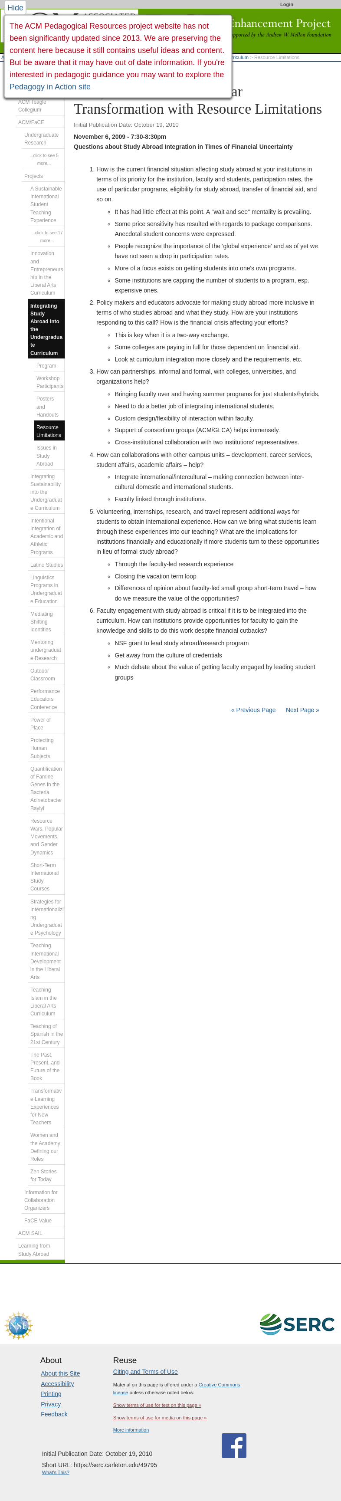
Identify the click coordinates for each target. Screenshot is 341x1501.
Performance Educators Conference (45, 699)
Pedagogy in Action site (50, 86)
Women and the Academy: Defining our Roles (46, 1147)
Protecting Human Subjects (42, 748)
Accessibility (57, 1383)
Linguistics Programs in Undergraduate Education (46, 589)
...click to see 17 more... (46, 236)
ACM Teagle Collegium (32, 106)
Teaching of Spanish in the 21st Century (46, 1034)
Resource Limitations (48, 431)
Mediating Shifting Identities (41, 622)
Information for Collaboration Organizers (41, 1200)
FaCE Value (38, 1221)
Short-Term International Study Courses (44, 877)
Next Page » (301, 709)
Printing (51, 1393)
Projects (33, 176)
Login (286, 4)
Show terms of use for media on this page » (160, 1417)
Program (46, 366)
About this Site (60, 1373)
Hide (15, 7)
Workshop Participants (49, 382)
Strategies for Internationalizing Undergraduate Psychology (47, 917)
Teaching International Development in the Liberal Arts (45, 961)
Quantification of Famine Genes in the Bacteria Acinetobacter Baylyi (46, 788)
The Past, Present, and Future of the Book (44, 1067)
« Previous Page (253, 709)
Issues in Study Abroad (46, 455)
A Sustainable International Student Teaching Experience (46, 204)
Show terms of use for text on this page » (157, 1405)
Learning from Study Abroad (34, 1250)
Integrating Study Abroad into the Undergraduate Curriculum (46, 329)
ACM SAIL (30, 1233)
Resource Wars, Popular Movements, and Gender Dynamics (46, 837)
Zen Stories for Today (43, 1175)
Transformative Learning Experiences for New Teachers (46, 1107)
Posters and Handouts (47, 406)
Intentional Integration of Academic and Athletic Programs (46, 536)
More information (131, 1429)
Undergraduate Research (41, 139)
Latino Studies (46, 565)
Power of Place (40, 724)
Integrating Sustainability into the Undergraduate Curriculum (46, 492)
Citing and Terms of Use (145, 1371)
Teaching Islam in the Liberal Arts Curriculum (43, 1002)
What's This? (55, 1472)
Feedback (54, 1414)
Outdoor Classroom (42, 675)
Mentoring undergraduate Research (45, 650)
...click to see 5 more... (44, 159)
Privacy (51, 1404)
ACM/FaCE (31, 122)
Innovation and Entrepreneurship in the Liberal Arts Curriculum (46, 273)
